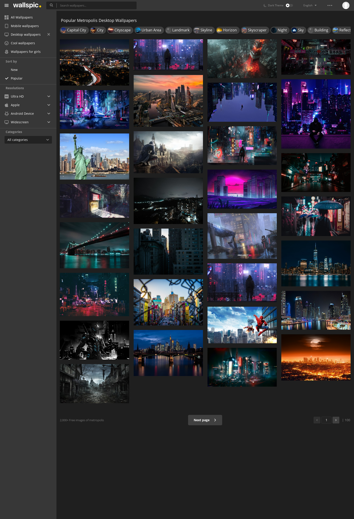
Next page (205, 420)
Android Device (19, 113)
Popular (17, 78)
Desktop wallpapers (27, 34)
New (14, 70)
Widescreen (17, 122)
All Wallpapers (19, 17)
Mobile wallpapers (22, 26)
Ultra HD (14, 96)
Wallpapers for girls (23, 51)
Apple (12, 105)
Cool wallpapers (20, 43)
